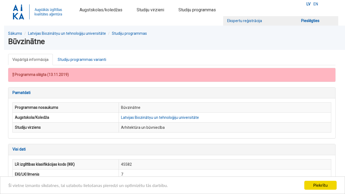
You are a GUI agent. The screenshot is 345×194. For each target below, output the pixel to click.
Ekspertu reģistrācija (244, 21)
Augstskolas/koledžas (101, 9)
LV (308, 4)
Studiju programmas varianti (82, 59)
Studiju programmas (197, 9)
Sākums (15, 33)
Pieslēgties (310, 21)
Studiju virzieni (150, 9)
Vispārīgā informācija (30, 59)
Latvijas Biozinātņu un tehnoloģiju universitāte (67, 33)
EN (315, 4)
